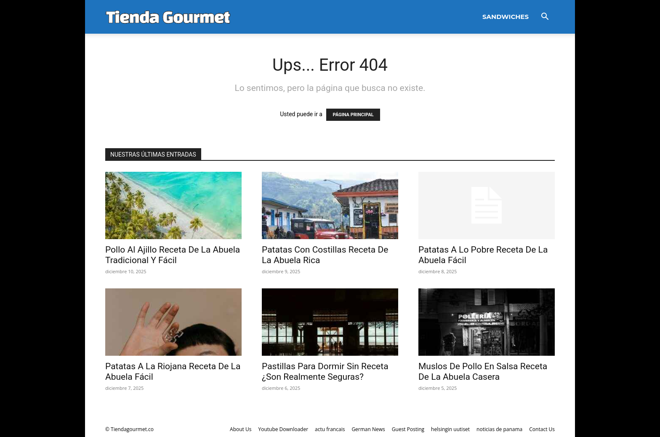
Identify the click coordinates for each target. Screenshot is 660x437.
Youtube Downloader (283, 429)
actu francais (330, 429)
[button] (545, 17)
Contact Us (542, 429)
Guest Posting (408, 429)
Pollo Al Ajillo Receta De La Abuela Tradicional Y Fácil (172, 255)
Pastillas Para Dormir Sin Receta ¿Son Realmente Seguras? (325, 371)
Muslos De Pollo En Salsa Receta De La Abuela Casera (482, 371)
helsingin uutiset (450, 429)
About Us (240, 429)
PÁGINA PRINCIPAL (353, 114)
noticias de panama (499, 429)
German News (368, 429)
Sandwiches (505, 17)
